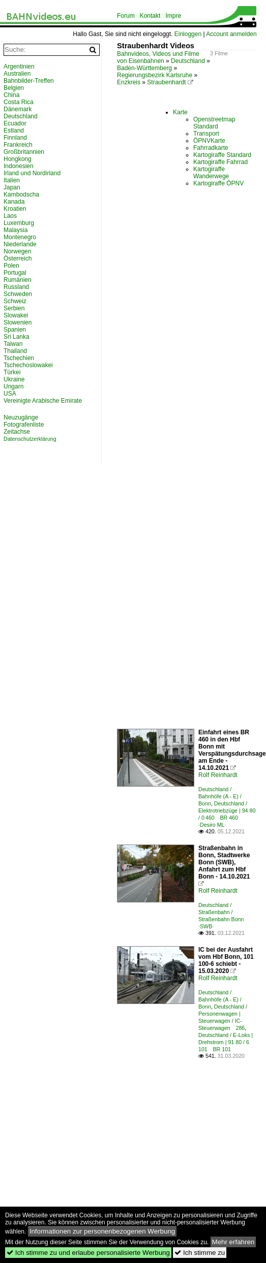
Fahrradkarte (210, 147)
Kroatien (15, 208)
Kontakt (150, 15)
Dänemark (18, 109)
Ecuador (15, 123)
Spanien (15, 329)
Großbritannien (24, 151)
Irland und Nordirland (32, 173)
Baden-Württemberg (144, 68)
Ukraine (14, 379)
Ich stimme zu (199, 1252)
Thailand (15, 350)
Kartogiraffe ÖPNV (218, 183)
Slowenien (18, 322)
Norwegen (18, 251)
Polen (11, 265)
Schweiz (15, 301)
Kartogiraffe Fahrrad (220, 162)
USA (10, 393)
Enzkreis (128, 82)
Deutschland (188, 60)
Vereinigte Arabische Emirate (43, 400)
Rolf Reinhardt (218, 775)
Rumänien (18, 279)
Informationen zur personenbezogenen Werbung (102, 1231)
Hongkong (18, 159)
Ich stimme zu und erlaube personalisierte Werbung (88, 1252)
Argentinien (19, 66)
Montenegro (20, 237)
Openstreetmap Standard (214, 123)
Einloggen (187, 34)
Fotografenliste (24, 424)
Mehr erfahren (233, 1242)
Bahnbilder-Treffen (29, 80)
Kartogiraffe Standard (222, 154)
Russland (16, 286)
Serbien (14, 308)
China (11, 95)
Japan (12, 187)
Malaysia (15, 230)
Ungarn (13, 386)
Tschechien (19, 358)
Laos (10, 215)
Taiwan (13, 343)
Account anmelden (231, 34)
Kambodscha (21, 194)
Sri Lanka (16, 336)
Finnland (15, 137)
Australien (17, 73)
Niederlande (20, 244)
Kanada (14, 201)
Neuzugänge (21, 417)
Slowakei (16, 315)
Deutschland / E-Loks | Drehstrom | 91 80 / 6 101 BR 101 (225, 1042)
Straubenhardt (166, 82)
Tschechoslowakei (28, 365)
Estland (14, 130)
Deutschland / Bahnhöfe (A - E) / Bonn (220, 796)
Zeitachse (17, 431)
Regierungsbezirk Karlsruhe (154, 75)
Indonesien (19, 166)
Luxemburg (19, 222)
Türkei (12, 372)
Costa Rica (19, 102)
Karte (180, 112)
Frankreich (18, 144)
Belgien (14, 87)
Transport (206, 133)
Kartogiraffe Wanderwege (211, 173)
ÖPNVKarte (209, 140)
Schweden (18, 294)
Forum (126, 15)
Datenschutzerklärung (30, 439)
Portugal (15, 272)
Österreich (18, 258)
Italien (12, 180)
